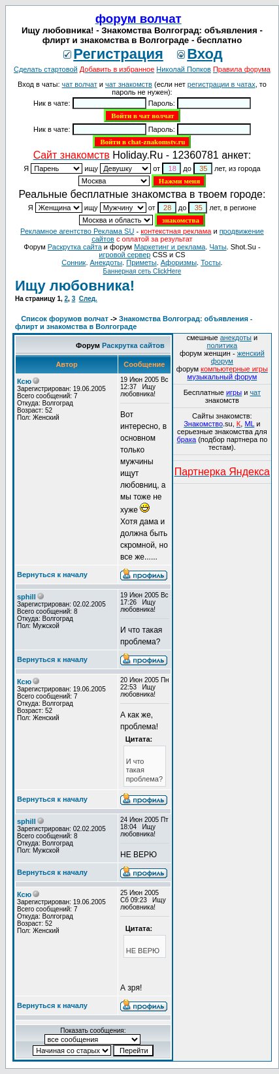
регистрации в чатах (221, 84)
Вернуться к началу (52, 574)
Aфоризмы (179, 262)
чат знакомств (128, 84)
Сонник (73, 262)
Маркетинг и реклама (169, 247)
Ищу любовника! (75, 285)
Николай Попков (183, 69)
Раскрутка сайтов (133, 345)
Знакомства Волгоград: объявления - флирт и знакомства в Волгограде (134, 322)
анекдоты (236, 337)
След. (88, 298)
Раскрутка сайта (75, 247)
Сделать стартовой (46, 69)
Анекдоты (106, 262)
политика (221, 345)
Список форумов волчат (64, 319)
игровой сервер (124, 255)
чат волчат (79, 84)
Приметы (141, 262)
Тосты (210, 262)
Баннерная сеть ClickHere (142, 271)
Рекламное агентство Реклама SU (77, 231)
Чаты (217, 247)
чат (255, 392)
